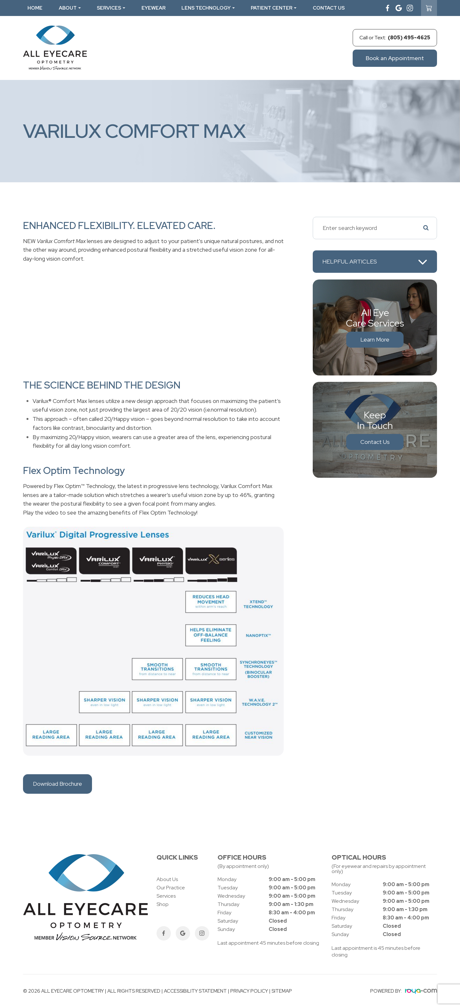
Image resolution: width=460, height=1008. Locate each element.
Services (166, 896)
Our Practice (171, 887)
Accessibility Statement (195, 991)
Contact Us (329, 7)
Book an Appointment (395, 58)
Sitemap (282, 991)
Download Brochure (57, 783)
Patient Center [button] (273, 7)
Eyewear (153, 7)
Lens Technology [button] (208, 7)
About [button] (70, 7)
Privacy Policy (249, 991)
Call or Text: (394, 37)
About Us (167, 879)
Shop (163, 904)
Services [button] (111, 7)
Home (34, 7)
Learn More (374, 339)
